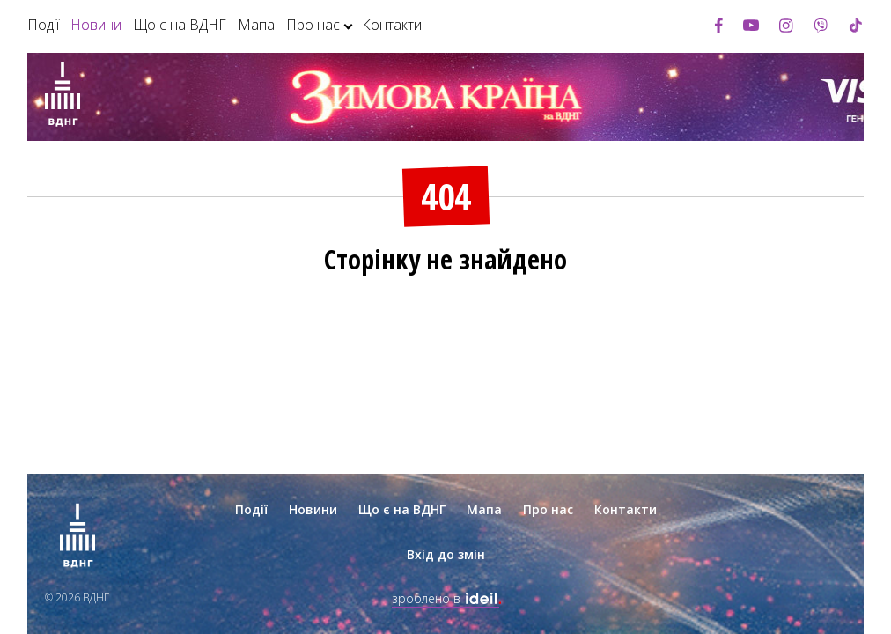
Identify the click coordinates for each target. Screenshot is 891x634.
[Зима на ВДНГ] (62, 97)
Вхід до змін (446, 554)
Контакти (392, 24)
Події (43, 24)
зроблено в (445, 598)
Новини (96, 24)
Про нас (313, 24)
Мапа (256, 24)
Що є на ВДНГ (179, 24)
